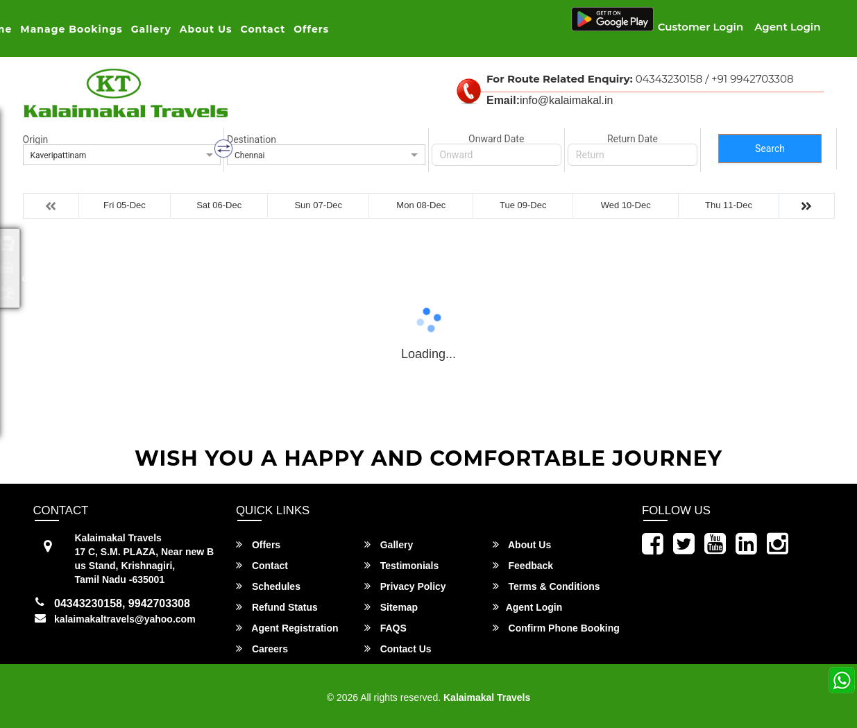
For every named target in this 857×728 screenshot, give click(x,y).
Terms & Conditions (546, 586)
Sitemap (391, 607)
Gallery (151, 29)
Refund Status (277, 607)
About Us (206, 29)
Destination (251, 139)
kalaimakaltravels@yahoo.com (125, 619)
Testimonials (401, 565)
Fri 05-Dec (124, 205)
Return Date (632, 139)
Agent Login (787, 26)
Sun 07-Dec (318, 205)
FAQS (385, 628)
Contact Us (398, 648)
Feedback (523, 565)
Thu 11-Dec (728, 205)
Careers (262, 648)
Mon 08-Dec (421, 205)
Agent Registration (287, 628)
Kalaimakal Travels (486, 697)
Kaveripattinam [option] (59, 155)
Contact (263, 29)
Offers (311, 29)
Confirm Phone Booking (556, 628)
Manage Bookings (71, 29)
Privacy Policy (405, 586)
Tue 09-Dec (523, 205)
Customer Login (700, 26)
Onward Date (496, 139)
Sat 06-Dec (218, 205)
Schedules (268, 586)
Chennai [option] (249, 155)
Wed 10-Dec (626, 205)
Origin (36, 139)
